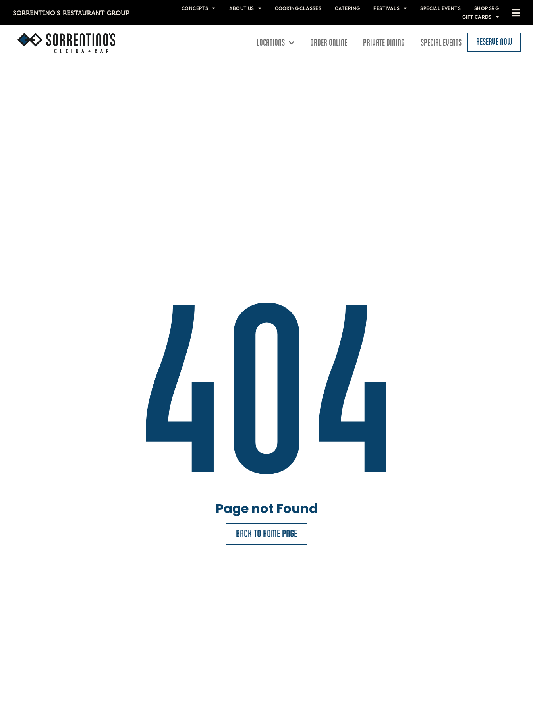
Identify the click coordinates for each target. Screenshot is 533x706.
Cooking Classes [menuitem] (298, 8)
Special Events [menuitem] (440, 8)
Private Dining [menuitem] (384, 43)
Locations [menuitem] (275, 43)
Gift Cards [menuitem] (480, 17)
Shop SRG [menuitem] (486, 8)
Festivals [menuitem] (390, 8)
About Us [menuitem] (245, 8)
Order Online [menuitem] (328, 43)
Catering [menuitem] (347, 8)
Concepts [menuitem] (199, 8)
